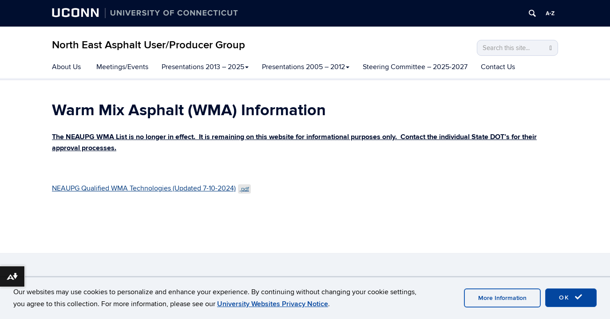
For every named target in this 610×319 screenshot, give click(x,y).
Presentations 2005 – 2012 (305, 66)
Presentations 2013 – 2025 (205, 66)
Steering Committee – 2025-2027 (415, 66)
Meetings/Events (122, 66)
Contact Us (498, 66)
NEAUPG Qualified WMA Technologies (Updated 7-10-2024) (151, 188)
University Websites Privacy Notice (272, 304)
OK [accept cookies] (571, 297)
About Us (66, 66)
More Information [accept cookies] (502, 298)
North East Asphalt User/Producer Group (148, 45)
